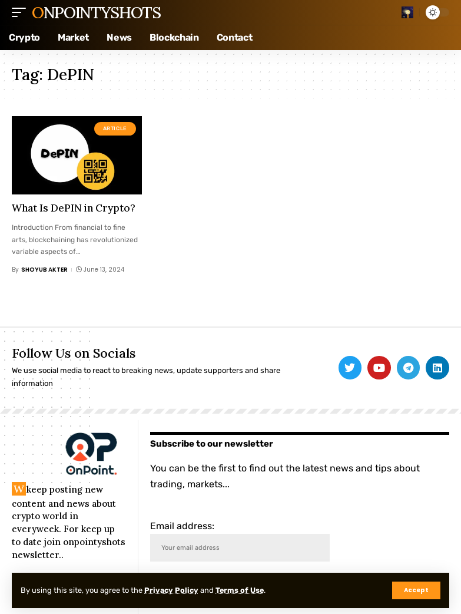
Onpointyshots (96, 12)
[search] (407, 12)
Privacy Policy (172, 590)
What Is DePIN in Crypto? (73, 208)
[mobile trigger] (22, 12)
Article (115, 128)
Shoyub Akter (44, 269)
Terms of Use (242, 590)
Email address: (240, 541)
